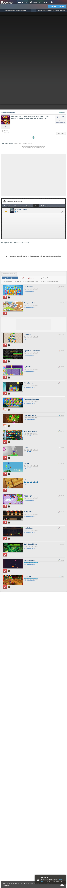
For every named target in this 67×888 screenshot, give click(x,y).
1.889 (62, 111)
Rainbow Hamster (8, 112)
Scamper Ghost (29, 560)
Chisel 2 (26, 447)
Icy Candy (27, 367)
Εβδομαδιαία (18, 206)
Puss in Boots (28, 528)
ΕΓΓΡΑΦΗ (53, 7)
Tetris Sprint (28, 383)
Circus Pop (27, 576)
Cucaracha (27, 335)
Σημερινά (7, 206)
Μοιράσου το (60, 121)
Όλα (36, 206)
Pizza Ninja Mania (30, 415)
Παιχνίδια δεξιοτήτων (29, 291)
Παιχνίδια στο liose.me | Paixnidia (7, 2)
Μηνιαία (28, 206)
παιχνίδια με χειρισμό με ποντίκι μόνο (26, 281)
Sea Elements (28, 287)
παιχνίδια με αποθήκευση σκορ (50, 281)
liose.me (22, 209)
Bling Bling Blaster (30, 431)
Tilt (25, 480)
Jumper (26, 464)
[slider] (33, 147)
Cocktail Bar (28, 512)
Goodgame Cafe (29, 303)
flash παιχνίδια (7, 281)
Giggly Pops (28, 496)
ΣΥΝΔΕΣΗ (62, 7)
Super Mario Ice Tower (32, 351)
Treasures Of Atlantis (31, 399)
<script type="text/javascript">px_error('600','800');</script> (33, 60)
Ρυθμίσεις (45, 206)
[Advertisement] (21, 175)
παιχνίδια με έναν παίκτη (46, 278)
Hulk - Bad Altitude (30, 544)
